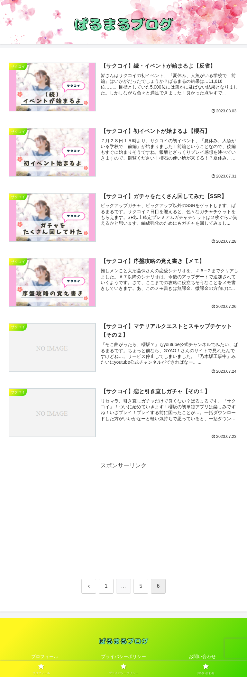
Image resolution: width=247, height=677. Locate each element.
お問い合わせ (202, 656)
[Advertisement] (123, 515)
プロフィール (44, 656)
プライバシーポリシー (123, 656)
